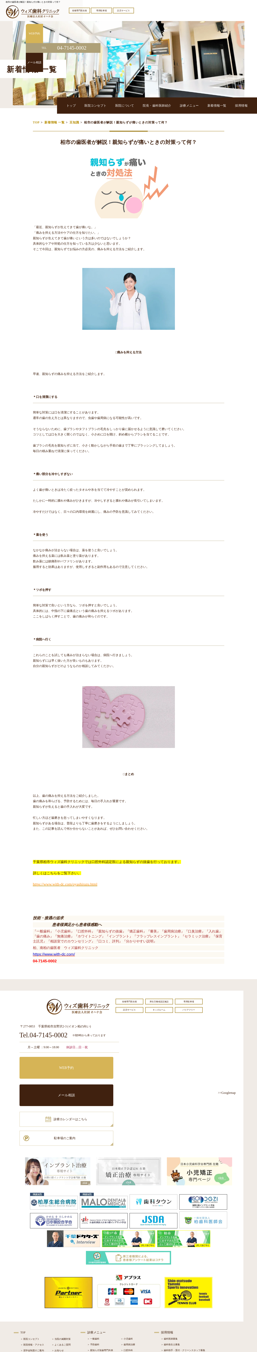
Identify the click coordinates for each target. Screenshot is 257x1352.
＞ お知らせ (58, 1296)
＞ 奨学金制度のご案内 (32, 1296)
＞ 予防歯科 (93, 1290)
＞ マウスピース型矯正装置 (135, 1319)
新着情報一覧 (224, 105)
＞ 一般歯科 (93, 1284)
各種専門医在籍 (79, 10)
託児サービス (123, 10)
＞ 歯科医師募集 (169, 1284)
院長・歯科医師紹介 (177, 105)
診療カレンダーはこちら (47, 1079)
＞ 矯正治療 (127, 1307)
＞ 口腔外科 (127, 1296)
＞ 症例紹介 (58, 1307)
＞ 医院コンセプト (29, 1284)
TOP (36, 122)
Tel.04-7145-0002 (44, 1035)
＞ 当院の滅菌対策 (61, 1284)
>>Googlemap (227, 1092)
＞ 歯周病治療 (128, 1290)
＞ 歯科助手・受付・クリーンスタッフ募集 (183, 1296)
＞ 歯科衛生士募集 (170, 1290)
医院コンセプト (127, 105)
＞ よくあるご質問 (61, 1290)
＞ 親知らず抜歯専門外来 (100, 1296)
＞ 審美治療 (93, 1307)
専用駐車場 (101, 10)
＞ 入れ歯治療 (94, 1313)
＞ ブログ (56, 1302)
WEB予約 (43, 1063)
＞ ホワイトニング (96, 1302)
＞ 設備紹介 (26, 1307)
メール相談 (95, 1063)
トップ (109, 105)
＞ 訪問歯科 (127, 1324)
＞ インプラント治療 (131, 1302)
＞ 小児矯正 (127, 1313)
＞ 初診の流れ (27, 1313)
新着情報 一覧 (54, 122)
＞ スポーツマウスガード (100, 1319)
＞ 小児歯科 (127, 1284)
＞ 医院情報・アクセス (32, 1290)
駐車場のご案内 (95, 1079)
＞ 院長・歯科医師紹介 (32, 1302)
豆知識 (74, 122)
